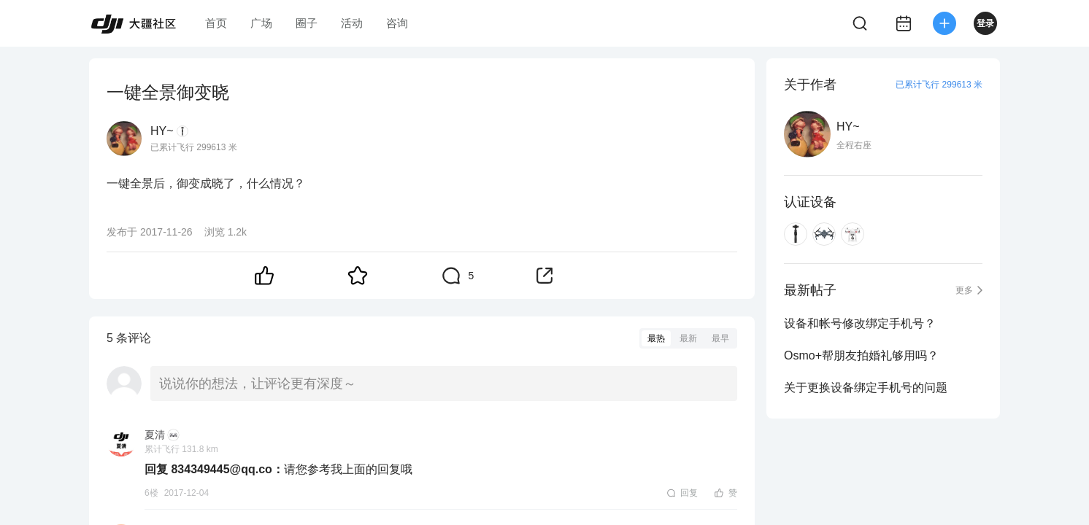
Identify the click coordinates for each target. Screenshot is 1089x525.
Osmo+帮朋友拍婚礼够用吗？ (861, 355)
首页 (216, 23)
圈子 (307, 23)
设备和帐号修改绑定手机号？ (860, 323)
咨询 (397, 23)
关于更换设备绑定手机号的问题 (865, 387)
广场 (261, 23)
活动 (352, 23)
